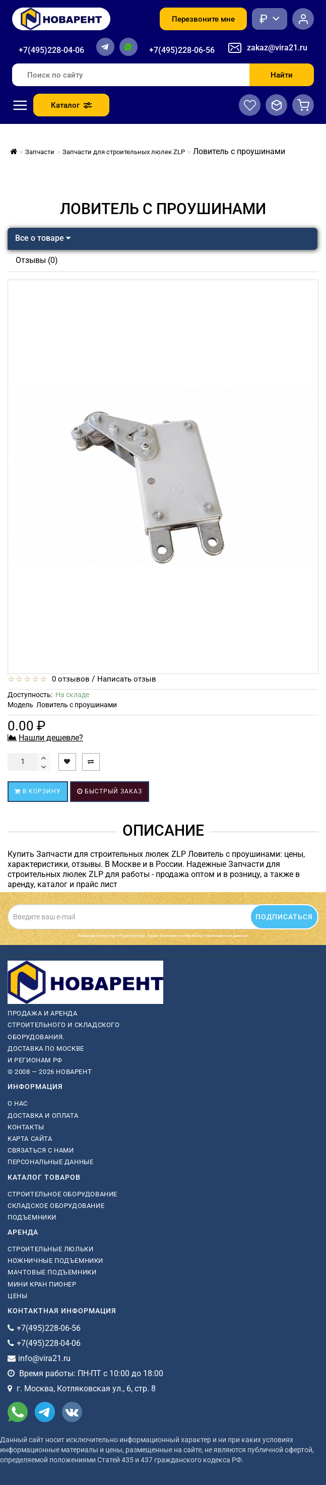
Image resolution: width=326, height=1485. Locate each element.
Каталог (71, 105)
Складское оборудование (56, 1205)
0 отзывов (69, 679)
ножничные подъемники (55, 1260)
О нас (18, 1103)
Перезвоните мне (203, 19)
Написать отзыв (126, 679)
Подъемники (32, 1217)
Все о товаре (43, 238)
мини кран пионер (42, 1284)
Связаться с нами (41, 1150)
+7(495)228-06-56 (182, 50)
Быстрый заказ (109, 791)
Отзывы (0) (37, 260)
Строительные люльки (50, 1249)
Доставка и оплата (43, 1115)
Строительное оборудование (62, 1194)
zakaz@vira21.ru (277, 47)
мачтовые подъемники (52, 1272)
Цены (17, 1296)
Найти (282, 75)
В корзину (38, 791)
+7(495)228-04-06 (51, 50)
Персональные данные (50, 1162)
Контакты (26, 1127)
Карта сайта (30, 1138)
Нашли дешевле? (51, 737)
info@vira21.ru (44, 1358)
